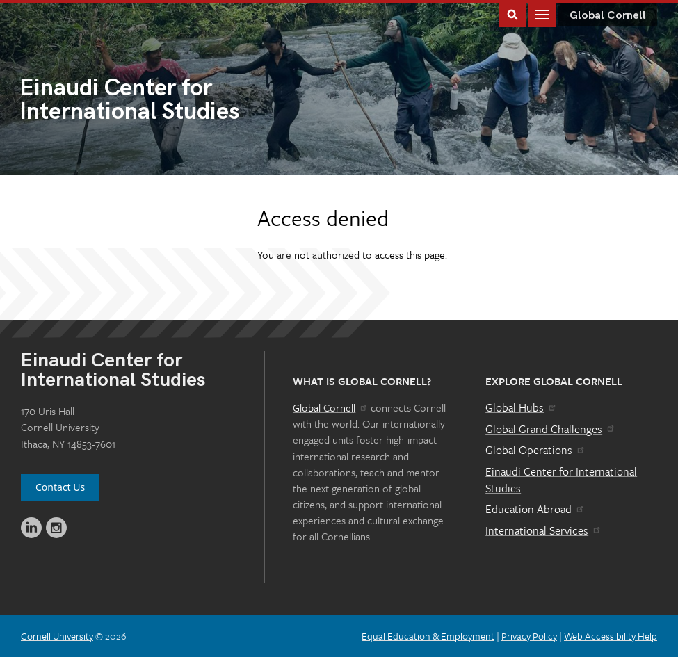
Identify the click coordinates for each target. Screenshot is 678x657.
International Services (543, 530)
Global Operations (535, 449)
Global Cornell (608, 15)
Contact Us (60, 487)
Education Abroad (535, 509)
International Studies (179, 101)
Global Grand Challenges (550, 429)
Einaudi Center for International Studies (561, 479)
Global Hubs (521, 407)
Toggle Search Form (512, 13)
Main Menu (542, 13)
